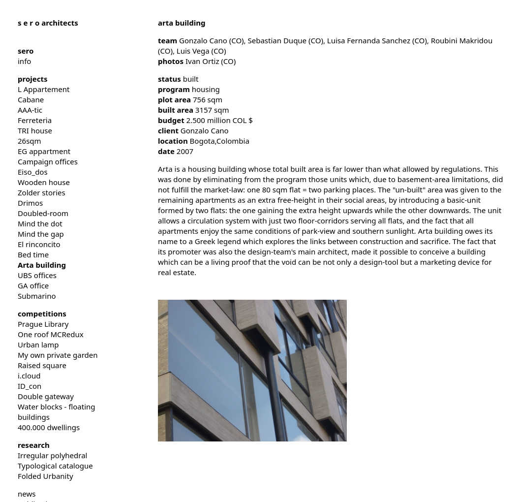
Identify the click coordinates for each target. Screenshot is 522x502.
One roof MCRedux (51, 334)
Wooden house (44, 182)
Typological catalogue (55, 466)
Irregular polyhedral (52, 455)
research (34, 445)
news (26, 494)
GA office (33, 285)
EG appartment (44, 151)
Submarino (37, 296)
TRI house (35, 130)
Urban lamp (38, 344)
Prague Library (43, 324)
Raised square (42, 365)
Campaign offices (48, 161)
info (24, 61)
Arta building (42, 265)
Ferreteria (35, 120)
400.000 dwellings (49, 427)
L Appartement (43, 89)
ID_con (29, 386)
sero (25, 51)
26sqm (29, 141)
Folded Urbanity (45, 476)
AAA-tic (30, 110)
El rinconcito (39, 244)
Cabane (31, 99)
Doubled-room (43, 213)
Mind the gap (41, 234)
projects (32, 79)
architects (48, 23)
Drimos (30, 203)
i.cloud (29, 375)
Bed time (33, 254)
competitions (42, 313)
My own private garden (57, 355)
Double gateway (46, 396)
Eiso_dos (33, 172)
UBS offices (37, 275)
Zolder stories (41, 192)
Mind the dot (40, 223)
